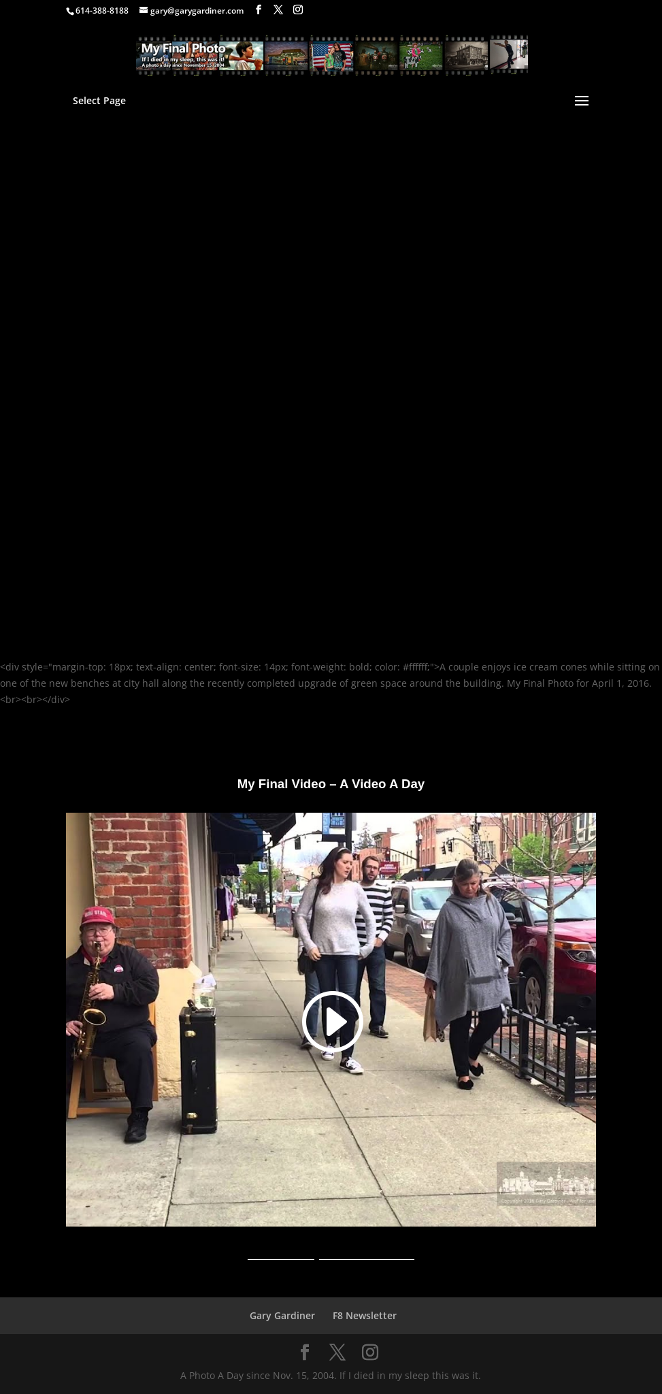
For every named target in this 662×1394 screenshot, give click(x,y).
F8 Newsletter (365, 1315)
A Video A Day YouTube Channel (331, 1255)
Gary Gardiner (282, 1315)
